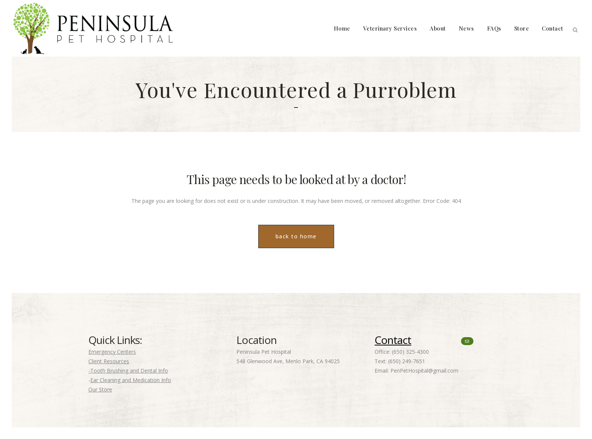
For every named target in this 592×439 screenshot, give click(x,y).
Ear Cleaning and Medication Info (130, 380)
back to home (296, 236)
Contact (393, 340)
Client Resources (108, 361)
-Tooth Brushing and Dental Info (128, 370)
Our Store (100, 389)
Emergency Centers (112, 351)
